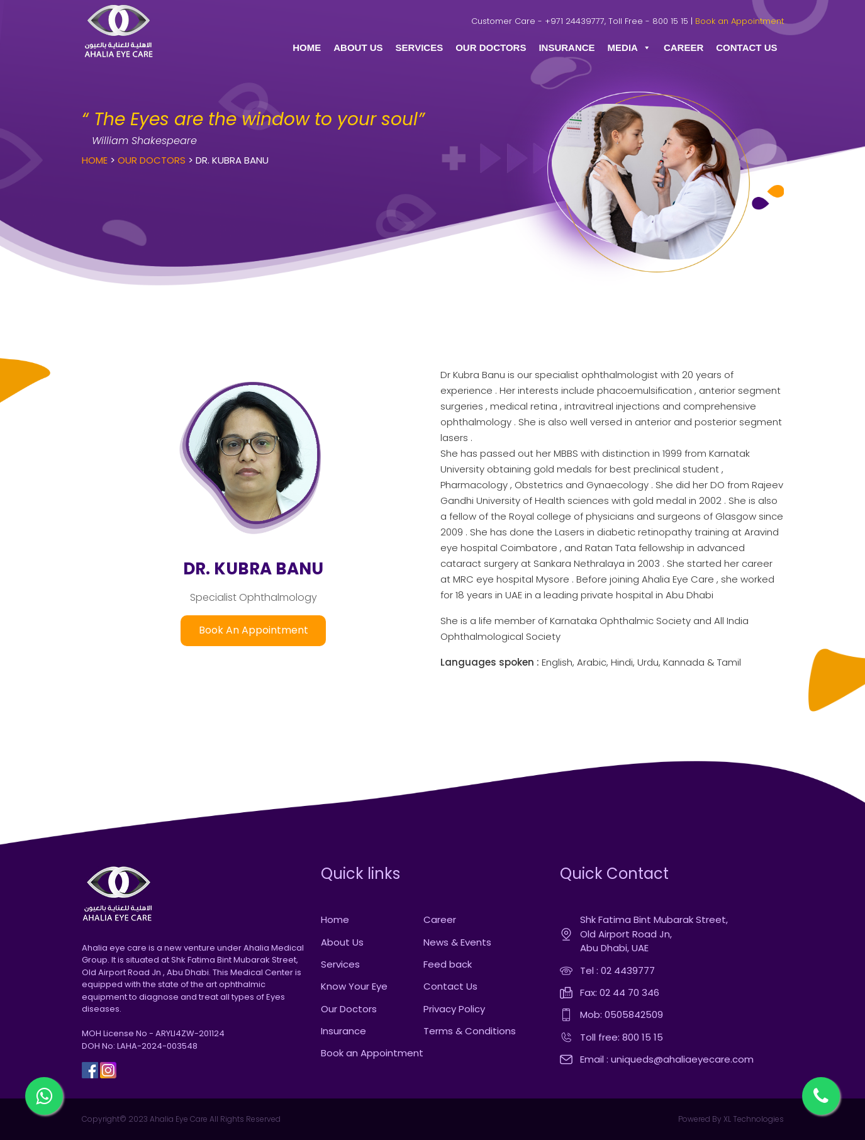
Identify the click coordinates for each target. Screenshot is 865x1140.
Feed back (447, 964)
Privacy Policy (454, 1008)
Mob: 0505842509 (621, 1014)
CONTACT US (746, 47)
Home (95, 160)
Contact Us (450, 986)
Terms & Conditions (469, 1030)
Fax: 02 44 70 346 (619, 992)
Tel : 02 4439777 (617, 970)
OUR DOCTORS (490, 47)
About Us (342, 942)
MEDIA (629, 47)
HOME (307, 47)
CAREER (683, 47)
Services (340, 964)
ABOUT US (357, 47)
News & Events (457, 942)
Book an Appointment (739, 21)
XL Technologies (753, 1119)
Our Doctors (152, 160)
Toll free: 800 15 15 (621, 1037)
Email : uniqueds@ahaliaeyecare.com (667, 1059)
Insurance (343, 1030)
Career (439, 919)
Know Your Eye (354, 986)
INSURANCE (566, 47)
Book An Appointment (253, 630)
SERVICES (420, 47)
